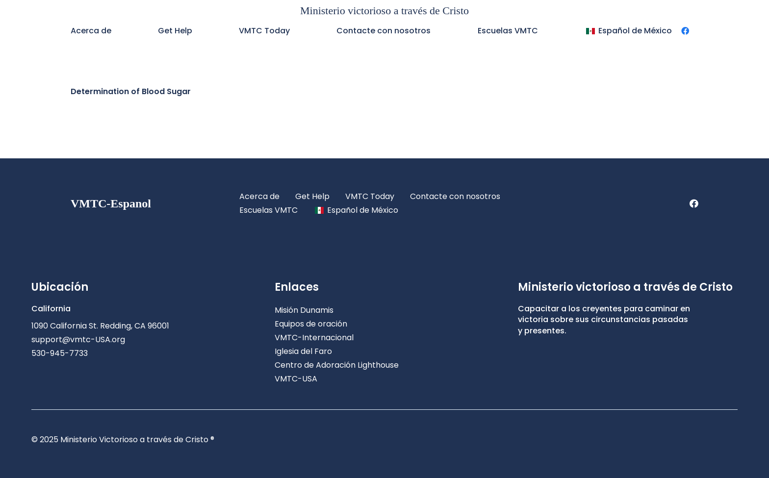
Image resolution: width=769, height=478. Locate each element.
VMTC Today (369, 196)
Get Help (312, 196)
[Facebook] (685, 31)
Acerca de (259, 196)
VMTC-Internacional (314, 337)
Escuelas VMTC (268, 210)
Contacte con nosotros (455, 196)
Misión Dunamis (304, 310)
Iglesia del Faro (303, 351)
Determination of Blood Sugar (131, 91)
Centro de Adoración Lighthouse (337, 365)
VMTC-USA (296, 378)
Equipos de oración (311, 323)
